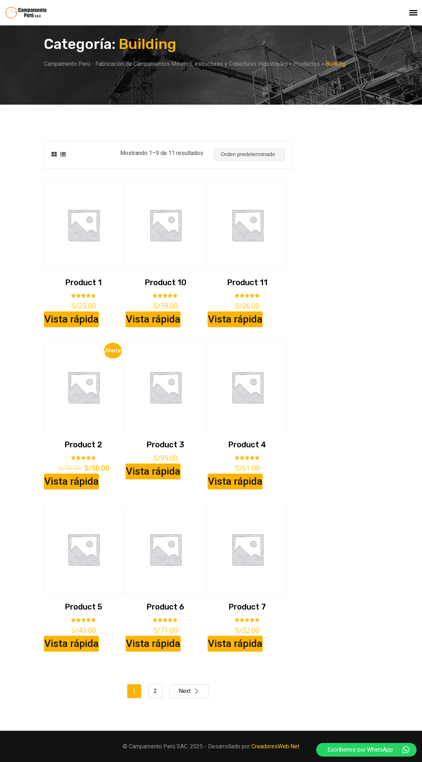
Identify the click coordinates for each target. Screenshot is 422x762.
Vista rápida (71, 319)
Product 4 (247, 445)
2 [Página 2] (155, 691)
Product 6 (165, 607)
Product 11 (247, 282)
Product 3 (165, 445)
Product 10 (165, 282)
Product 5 (83, 607)
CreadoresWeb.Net (275, 746)
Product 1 (83, 282)
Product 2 (83, 445)
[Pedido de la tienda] (249, 154)
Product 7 (247, 607)
